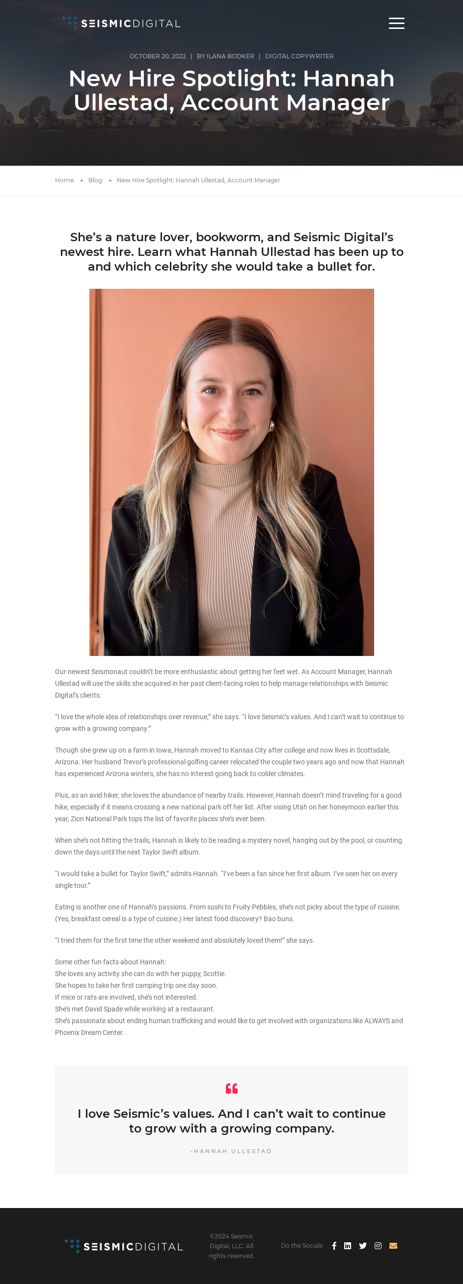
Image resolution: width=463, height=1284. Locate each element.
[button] (397, 23)
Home (64, 180)
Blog (95, 180)
